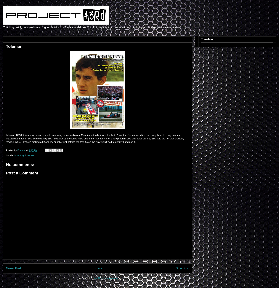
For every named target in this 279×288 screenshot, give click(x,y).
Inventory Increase (24, 155)
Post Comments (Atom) (105, 278)
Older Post (182, 268)
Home (98, 268)
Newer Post (13, 268)
